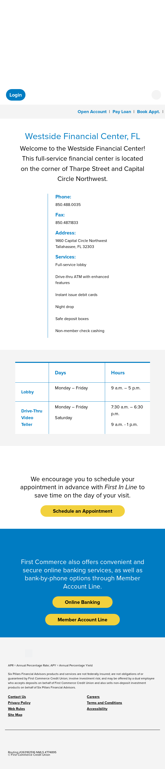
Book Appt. (148, 111)
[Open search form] (156, 95)
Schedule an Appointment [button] (82, 511)
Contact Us (17, 696)
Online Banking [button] (82, 602)
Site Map (15, 714)
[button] (15, 95)
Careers (93, 696)
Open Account (92, 111)
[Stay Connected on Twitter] (28, 653)
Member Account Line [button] (82, 619)
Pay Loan (122, 111)
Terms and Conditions (104, 702)
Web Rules (16, 708)
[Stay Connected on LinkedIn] (16, 653)
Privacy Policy (19, 702)
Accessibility (97, 708)
